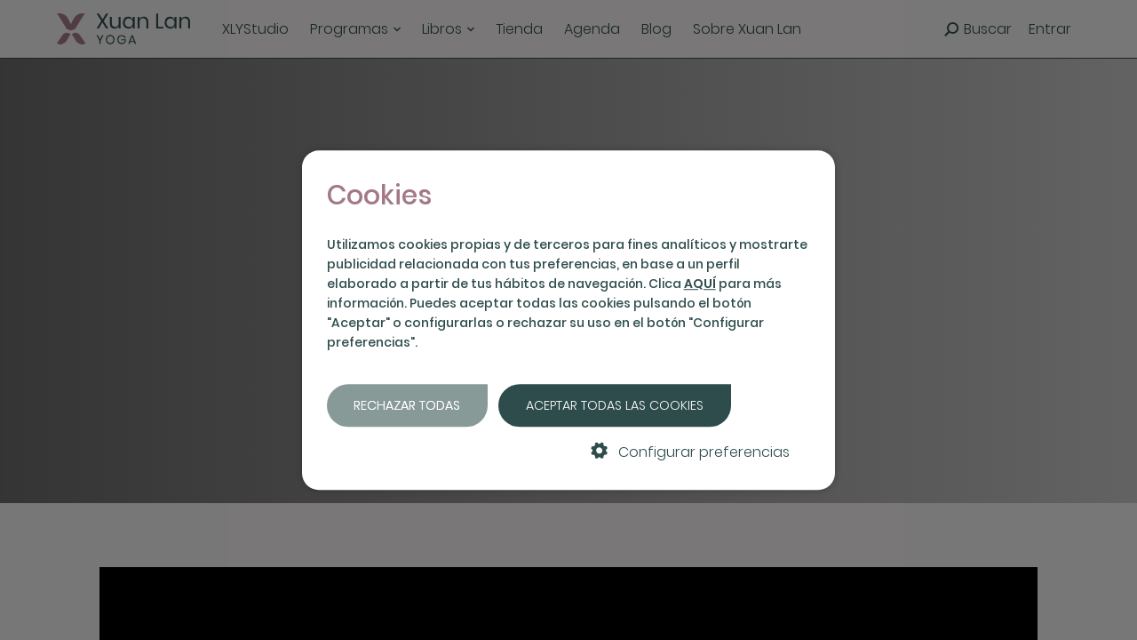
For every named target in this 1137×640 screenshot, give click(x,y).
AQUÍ (700, 283)
